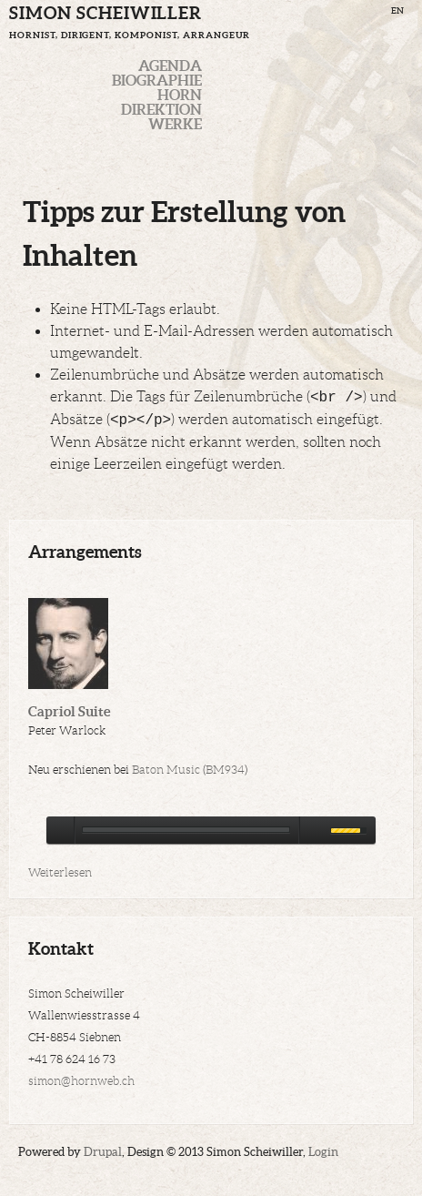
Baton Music (166, 770)
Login (323, 1152)
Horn (179, 94)
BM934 (225, 770)
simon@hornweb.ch (81, 1081)
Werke (175, 124)
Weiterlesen (60, 873)
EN (397, 10)
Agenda (170, 65)
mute (312, 830)
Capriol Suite (69, 711)
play (60, 830)
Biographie (157, 80)
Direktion (161, 109)
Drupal (103, 1152)
